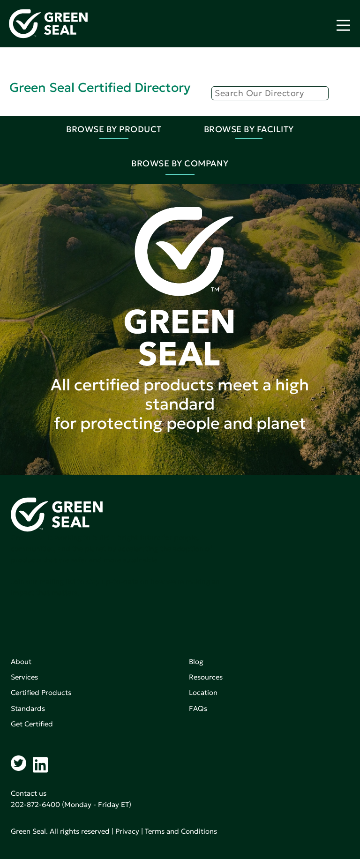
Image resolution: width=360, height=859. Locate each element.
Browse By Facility (249, 129)
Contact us (28, 793)
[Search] (270, 93)
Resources (206, 676)
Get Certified (32, 723)
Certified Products (41, 692)
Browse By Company (180, 163)
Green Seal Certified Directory (99, 87)
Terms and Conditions (181, 831)
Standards (28, 708)
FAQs (198, 708)
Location (203, 692)
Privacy (127, 831)
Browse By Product (114, 129)
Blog (196, 661)
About (21, 661)
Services (24, 676)
